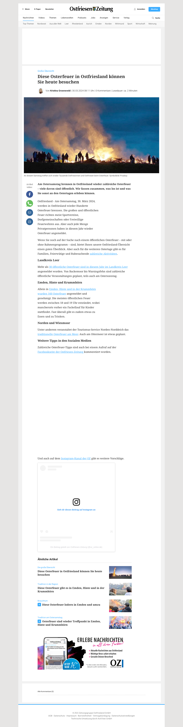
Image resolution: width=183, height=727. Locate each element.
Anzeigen (104, 17)
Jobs (93, 17)
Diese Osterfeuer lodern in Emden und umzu (71, 604)
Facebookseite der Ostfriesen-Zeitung (61, 352)
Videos (41, 17)
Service (116, 17)
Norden (108, 23)
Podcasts (82, 17)
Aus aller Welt (55, 23)
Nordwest (41, 23)
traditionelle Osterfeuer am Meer (58, 334)
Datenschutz (59, 715)
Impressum (71, 715)
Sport (129, 23)
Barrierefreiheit (85, 715)
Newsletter (49, 9)
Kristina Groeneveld (60, 90)
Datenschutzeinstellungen (123, 715)
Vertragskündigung (101, 715)
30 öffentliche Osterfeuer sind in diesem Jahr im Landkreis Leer (88, 266)
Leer (67, 23)
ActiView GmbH (105, 718)
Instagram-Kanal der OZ (76, 458)
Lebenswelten (67, 17)
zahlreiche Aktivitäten (103, 253)
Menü (25, 9)
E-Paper (37, 9)
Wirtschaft (140, 23)
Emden (99, 23)
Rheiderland (77, 23)
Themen (52, 17)
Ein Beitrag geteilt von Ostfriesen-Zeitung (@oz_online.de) (76, 547)
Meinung (152, 23)
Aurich (89, 23)
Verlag (126, 17)
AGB (50, 715)
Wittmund (119, 23)
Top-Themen (28, 23)
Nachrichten (28, 17)
